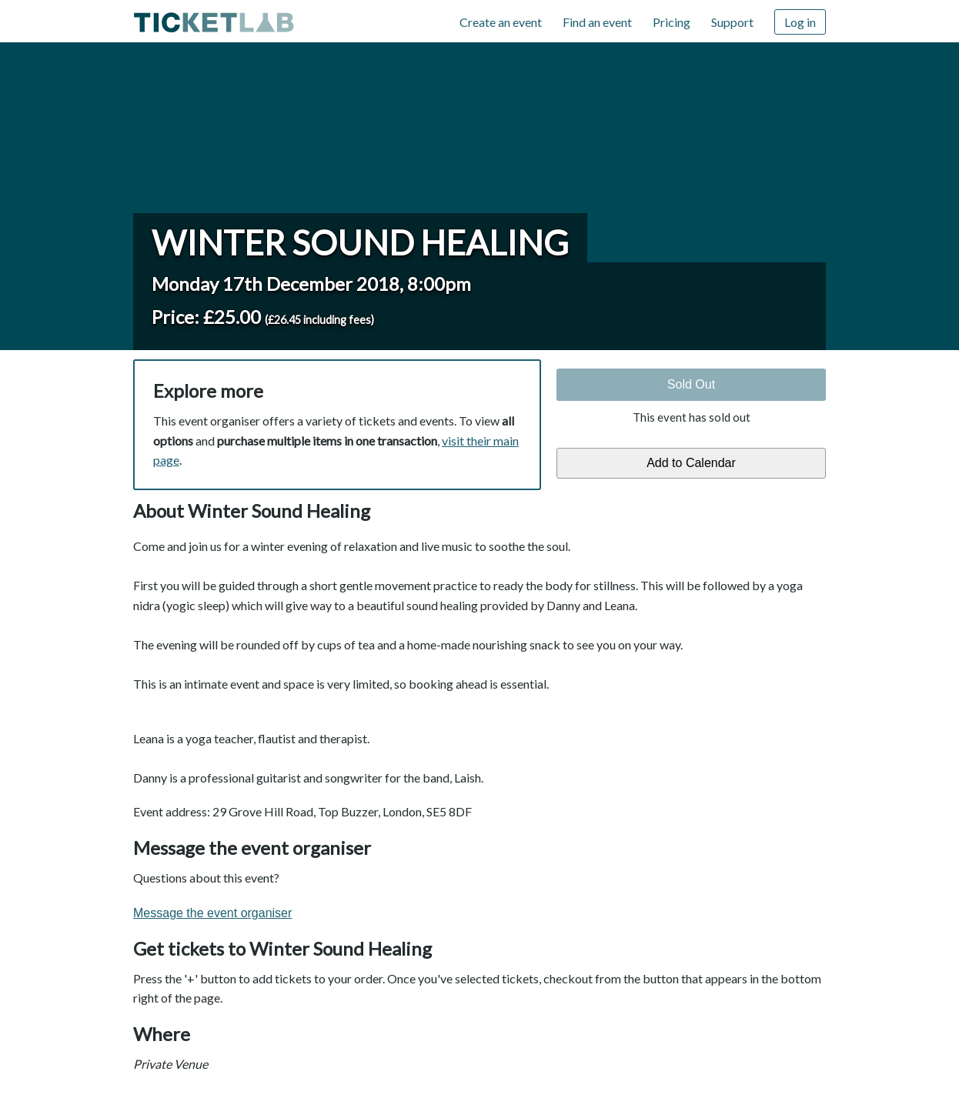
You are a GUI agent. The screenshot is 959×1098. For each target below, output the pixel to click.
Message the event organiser (212, 912)
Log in (800, 22)
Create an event (500, 22)
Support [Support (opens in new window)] (732, 22)
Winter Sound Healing (360, 242)
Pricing (671, 22)
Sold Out (691, 384)
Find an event (597, 22)
